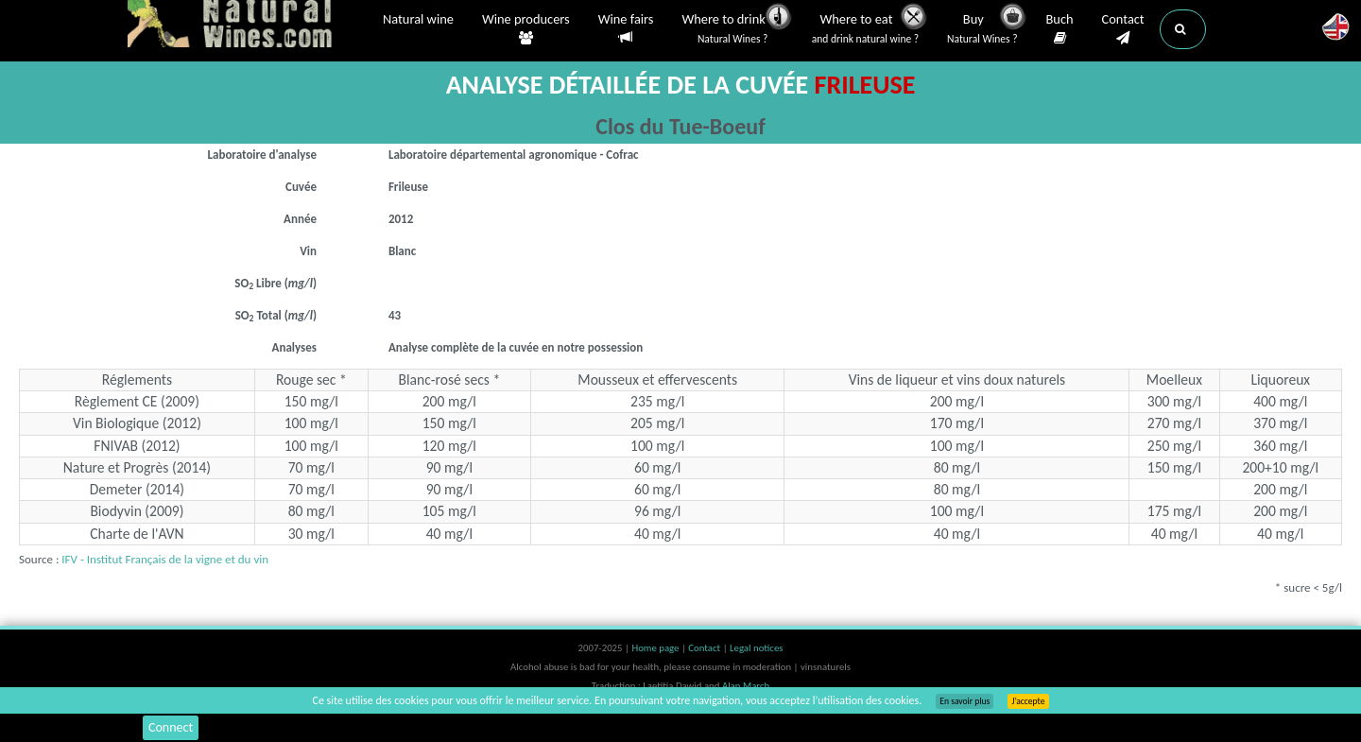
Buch (1060, 29)
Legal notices (756, 648)
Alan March (745, 686)
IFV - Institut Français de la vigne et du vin (164, 559)
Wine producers (526, 29)
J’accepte (1027, 701)
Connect (170, 727)
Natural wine (418, 20)
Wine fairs (626, 28)
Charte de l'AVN (137, 534)
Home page (656, 648)
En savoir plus (964, 701)
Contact (1123, 29)
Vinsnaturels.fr (246, 25)
